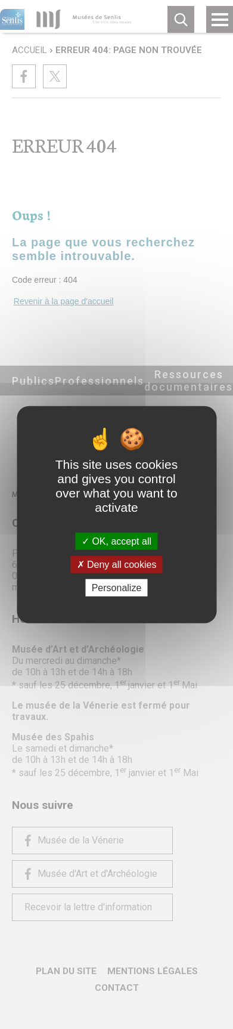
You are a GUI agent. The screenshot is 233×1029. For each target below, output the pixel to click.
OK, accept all (116, 541)
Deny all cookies (117, 564)
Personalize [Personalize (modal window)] (117, 588)
